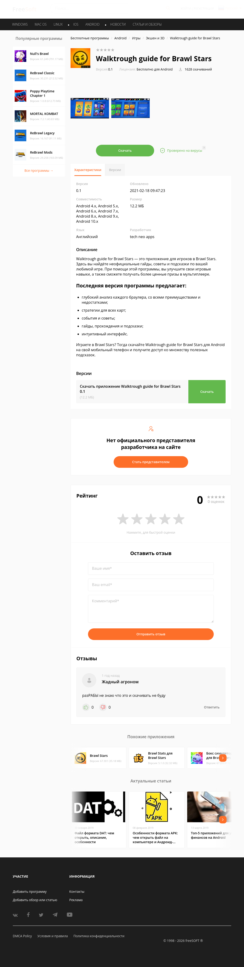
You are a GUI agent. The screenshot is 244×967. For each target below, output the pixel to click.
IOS (75, 24)
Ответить (212, 707)
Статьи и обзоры (147, 24)
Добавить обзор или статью (35, 900)
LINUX (58, 24)
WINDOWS (20, 24)
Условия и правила (52, 936)
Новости (118, 24)
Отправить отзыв (150, 634)
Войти (186, 8)
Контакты (77, 891)
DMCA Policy (22, 936)
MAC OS (41, 24)
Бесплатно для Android (155, 69)
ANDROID (92, 24)
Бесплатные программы (90, 38)
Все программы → (38, 170)
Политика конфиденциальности (98, 936)
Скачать (125, 150)
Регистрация (204, 8)
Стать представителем (151, 462)
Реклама (76, 900)
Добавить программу (30, 891)
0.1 (104, 69)
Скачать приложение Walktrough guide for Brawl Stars (130, 389)
